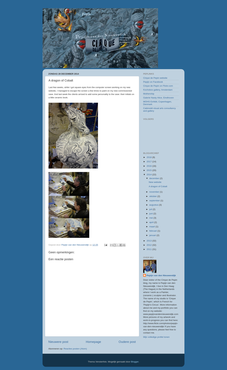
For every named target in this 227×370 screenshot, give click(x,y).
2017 (149, 161)
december (154, 178)
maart (152, 226)
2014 (149, 174)
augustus (154, 205)
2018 (149, 157)
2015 (149, 170)
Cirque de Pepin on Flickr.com (158, 86)
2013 (149, 240)
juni (151, 213)
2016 (149, 166)
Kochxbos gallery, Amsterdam (158, 90)
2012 (149, 245)
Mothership (148, 93)
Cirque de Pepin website (155, 78)
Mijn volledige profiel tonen (156, 337)
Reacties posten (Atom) (75, 348)
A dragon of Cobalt (158, 186)
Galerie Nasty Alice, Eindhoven (158, 97)
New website (155, 182)
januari (153, 235)
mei (151, 218)
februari (153, 231)
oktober (153, 196)
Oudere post (127, 342)
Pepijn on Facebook (153, 82)
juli (151, 209)
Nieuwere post (58, 342)
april (151, 222)
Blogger (135, 361)
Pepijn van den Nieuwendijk (161, 275)
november (154, 192)
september (155, 200)
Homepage (93, 342)
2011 (149, 249)
